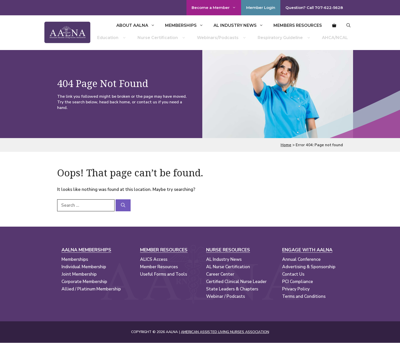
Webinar (214, 296)
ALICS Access (153, 259)
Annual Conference (301, 259)
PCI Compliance (297, 282)
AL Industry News (241, 25)
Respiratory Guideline (285, 38)
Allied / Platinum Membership (91, 289)
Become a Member (216, 7)
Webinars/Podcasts (222, 38)
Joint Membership (79, 274)
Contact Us (293, 274)
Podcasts (236, 296)
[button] (348, 25)
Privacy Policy (296, 289)
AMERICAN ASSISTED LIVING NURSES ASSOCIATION (225, 331)
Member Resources (159, 267)
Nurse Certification (162, 38)
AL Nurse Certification (228, 267)
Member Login (260, 7)
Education (112, 38)
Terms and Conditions (304, 296)
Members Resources (297, 25)
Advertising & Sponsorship (308, 267)
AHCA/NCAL (335, 37)
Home (286, 145)
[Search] (123, 205)
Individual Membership (83, 267)
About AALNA (138, 25)
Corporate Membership (84, 282)
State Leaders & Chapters (232, 289)
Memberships (186, 25)
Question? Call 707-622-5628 (314, 7)
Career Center (220, 274)
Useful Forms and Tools (163, 274)
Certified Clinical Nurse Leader (236, 282)
